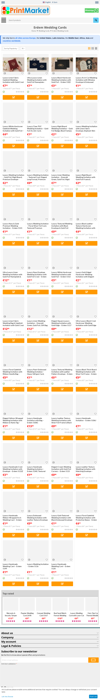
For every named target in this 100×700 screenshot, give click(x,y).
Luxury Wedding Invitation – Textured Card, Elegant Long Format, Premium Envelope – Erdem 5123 (38, 177)
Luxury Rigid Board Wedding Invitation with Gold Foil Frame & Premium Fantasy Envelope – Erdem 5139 (85, 177)
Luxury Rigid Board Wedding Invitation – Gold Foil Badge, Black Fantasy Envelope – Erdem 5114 (62, 128)
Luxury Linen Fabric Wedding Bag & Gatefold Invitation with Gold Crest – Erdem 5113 (13, 323)
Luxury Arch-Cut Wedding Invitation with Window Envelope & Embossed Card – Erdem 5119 (86, 80)
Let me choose (7, 696)
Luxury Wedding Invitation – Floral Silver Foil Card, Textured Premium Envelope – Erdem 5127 (38, 226)
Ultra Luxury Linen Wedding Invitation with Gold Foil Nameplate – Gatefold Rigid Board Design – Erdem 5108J (37, 80)
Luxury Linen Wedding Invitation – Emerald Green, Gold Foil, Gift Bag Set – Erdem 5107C (37, 323)
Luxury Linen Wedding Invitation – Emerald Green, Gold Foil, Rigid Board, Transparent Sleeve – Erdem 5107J (61, 177)
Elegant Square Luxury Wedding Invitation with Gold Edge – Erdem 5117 (61, 323)
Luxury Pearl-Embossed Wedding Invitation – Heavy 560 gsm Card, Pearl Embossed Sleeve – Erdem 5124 (37, 371)
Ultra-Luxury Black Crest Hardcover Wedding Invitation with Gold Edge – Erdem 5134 (86, 323)
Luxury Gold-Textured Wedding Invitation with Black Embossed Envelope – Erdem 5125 (61, 517)
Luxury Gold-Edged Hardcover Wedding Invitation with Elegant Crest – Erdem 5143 (85, 274)
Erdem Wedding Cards (60, 31)
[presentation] (12, 675)
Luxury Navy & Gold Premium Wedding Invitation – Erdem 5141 (12, 226)
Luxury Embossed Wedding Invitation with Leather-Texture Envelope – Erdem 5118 (37, 517)
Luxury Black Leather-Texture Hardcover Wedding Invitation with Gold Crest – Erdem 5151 (86, 226)
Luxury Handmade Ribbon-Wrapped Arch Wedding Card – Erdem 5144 (12, 517)
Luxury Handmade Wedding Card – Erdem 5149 (12, 566)
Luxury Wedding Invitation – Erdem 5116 (38, 565)
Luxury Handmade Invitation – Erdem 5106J (86, 419)
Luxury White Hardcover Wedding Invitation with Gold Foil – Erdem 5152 (61, 274)
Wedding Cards (44, 31)
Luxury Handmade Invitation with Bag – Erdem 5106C (35, 420)
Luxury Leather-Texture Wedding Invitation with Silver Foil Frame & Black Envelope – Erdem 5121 (61, 420)
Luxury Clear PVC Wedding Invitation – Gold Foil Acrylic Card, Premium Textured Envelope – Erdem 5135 (37, 128)
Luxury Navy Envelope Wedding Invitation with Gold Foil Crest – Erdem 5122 (37, 274)
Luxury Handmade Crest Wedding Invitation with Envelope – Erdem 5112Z (13, 469)
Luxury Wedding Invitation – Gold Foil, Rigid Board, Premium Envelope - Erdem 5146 (13, 177)
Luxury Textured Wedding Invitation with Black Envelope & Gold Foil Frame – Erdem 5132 (61, 226)
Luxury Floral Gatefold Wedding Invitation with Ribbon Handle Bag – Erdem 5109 (12, 371)
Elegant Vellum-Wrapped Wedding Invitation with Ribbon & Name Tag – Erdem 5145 (13, 420)
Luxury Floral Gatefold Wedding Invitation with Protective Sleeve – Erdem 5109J (86, 517)
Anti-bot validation (8, 664)
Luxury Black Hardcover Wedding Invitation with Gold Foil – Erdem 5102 (61, 80)
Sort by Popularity (11, 48)
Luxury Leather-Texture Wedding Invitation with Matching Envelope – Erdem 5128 (85, 469)
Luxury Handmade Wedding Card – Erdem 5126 (60, 566)
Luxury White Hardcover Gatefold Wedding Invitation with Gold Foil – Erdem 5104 (13, 128)
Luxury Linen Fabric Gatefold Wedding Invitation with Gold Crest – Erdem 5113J (13, 80)
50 (23, 48)
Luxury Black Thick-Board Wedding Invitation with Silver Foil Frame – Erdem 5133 (86, 371)
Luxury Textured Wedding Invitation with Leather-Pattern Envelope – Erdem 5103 (62, 371)
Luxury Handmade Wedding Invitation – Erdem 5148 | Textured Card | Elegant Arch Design (36, 469)
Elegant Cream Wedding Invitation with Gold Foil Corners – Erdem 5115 (61, 469)
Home (34, 31)
